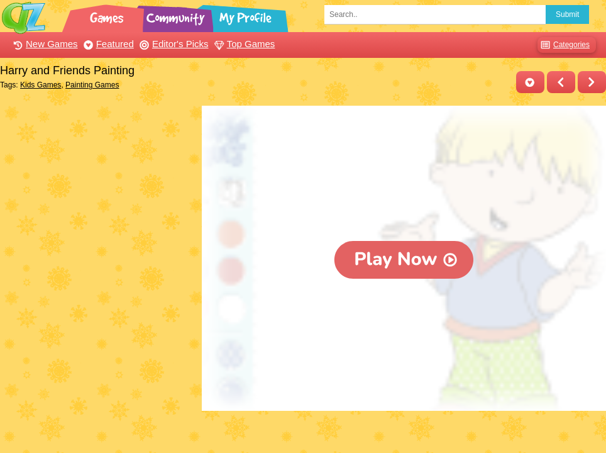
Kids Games (40, 85)
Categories (563, 45)
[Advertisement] (98, 184)
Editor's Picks (172, 43)
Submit (567, 14)
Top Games (243, 43)
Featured (107, 43)
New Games (44, 43)
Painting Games (92, 85)
